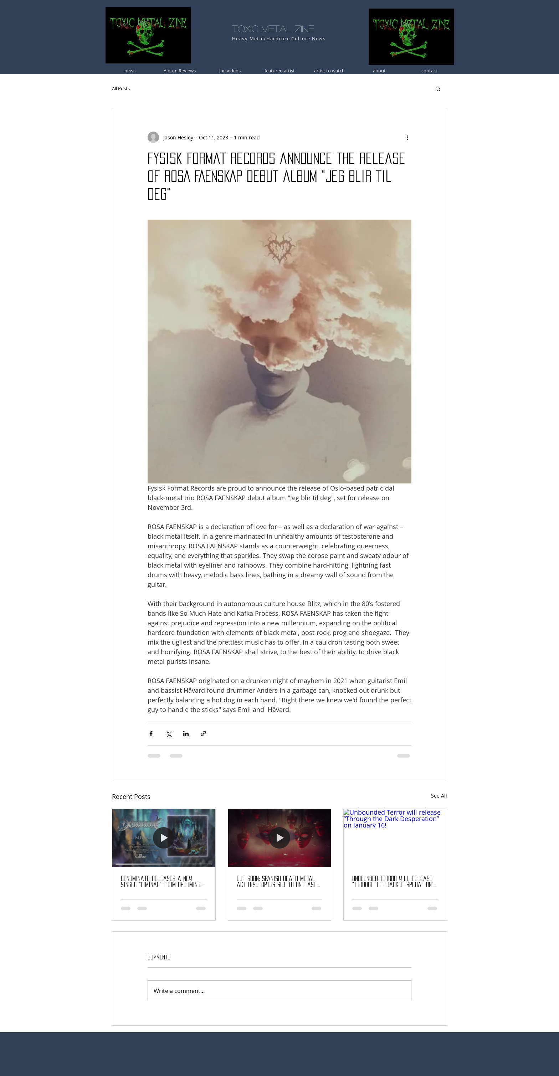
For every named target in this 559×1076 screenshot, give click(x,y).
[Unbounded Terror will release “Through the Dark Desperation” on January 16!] (395, 838)
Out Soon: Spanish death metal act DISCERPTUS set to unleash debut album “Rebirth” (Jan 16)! (277, 882)
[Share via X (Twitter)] (168, 733)
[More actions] (407, 137)
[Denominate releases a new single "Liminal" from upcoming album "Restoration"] (163, 838)
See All (439, 795)
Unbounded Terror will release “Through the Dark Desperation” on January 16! (393, 882)
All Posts (121, 88)
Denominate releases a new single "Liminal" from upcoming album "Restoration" (160, 882)
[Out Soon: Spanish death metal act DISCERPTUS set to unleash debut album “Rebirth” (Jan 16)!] (279, 838)
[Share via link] (203, 733)
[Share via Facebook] (151, 733)
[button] (438, 88)
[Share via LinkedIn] (186, 733)
